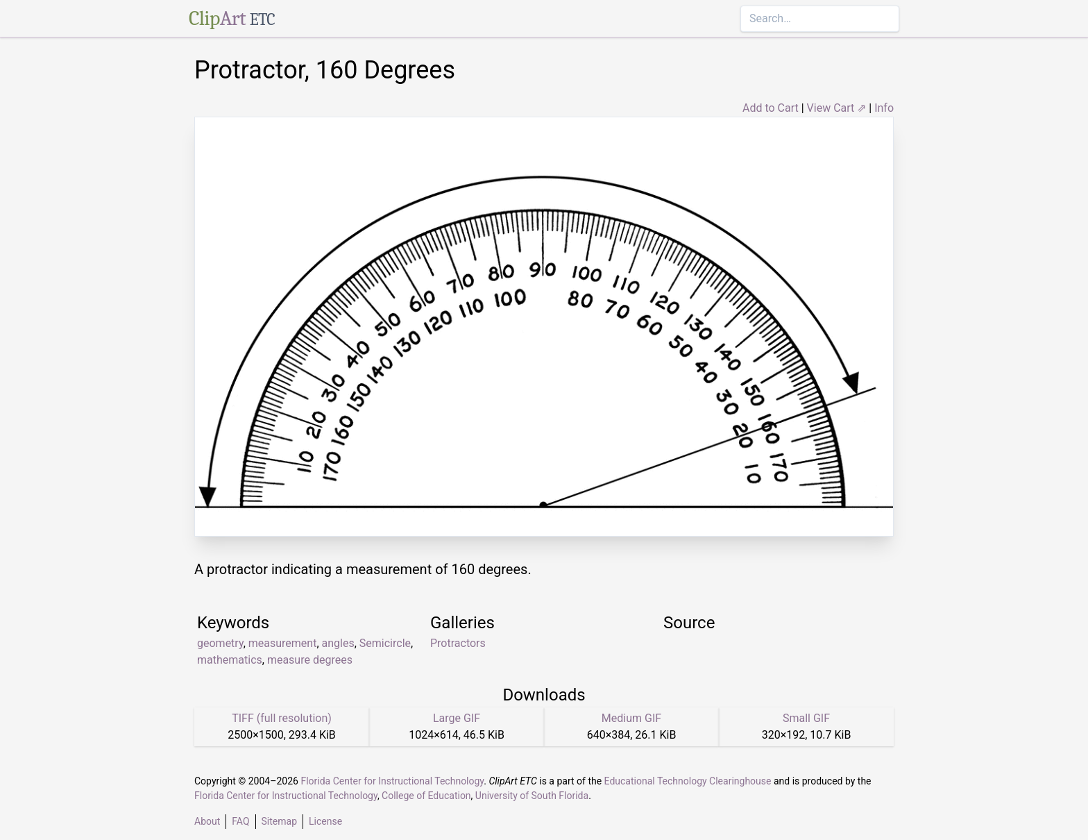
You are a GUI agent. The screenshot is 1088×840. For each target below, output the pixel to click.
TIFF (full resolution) (282, 718)
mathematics (229, 659)
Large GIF (456, 718)
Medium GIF (631, 718)
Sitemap (279, 821)
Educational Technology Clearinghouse (688, 781)
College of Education (426, 795)
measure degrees (309, 659)
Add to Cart (770, 108)
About (207, 821)
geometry (220, 643)
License (325, 821)
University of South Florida (531, 795)
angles (338, 643)
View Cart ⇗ (837, 108)
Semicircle (385, 643)
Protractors (458, 643)
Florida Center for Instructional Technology (392, 781)
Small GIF (806, 718)
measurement (282, 643)
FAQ (240, 821)
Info (884, 108)
